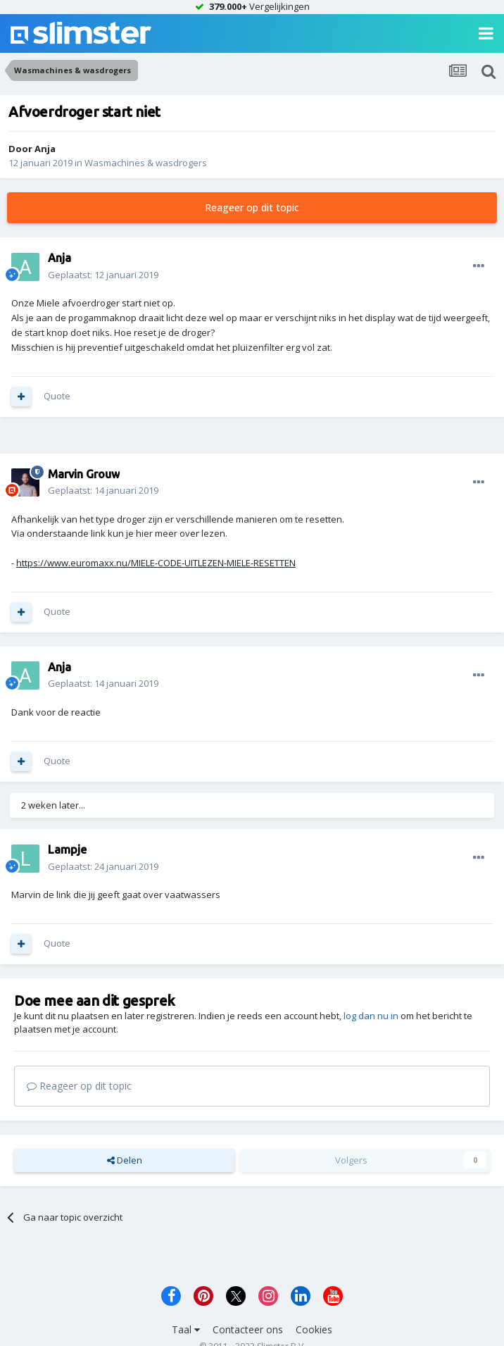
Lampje (67, 849)
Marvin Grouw (84, 474)
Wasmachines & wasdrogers (145, 162)
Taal (186, 1329)
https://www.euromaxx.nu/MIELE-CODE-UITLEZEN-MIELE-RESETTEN (156, 562)
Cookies (314, 1329)
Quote (57, 396)
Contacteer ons (248, 1329)
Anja (45, 148)
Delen (124, 1160)
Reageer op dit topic (252, 207)
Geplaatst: (103, 274)
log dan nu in (371, 1015)
